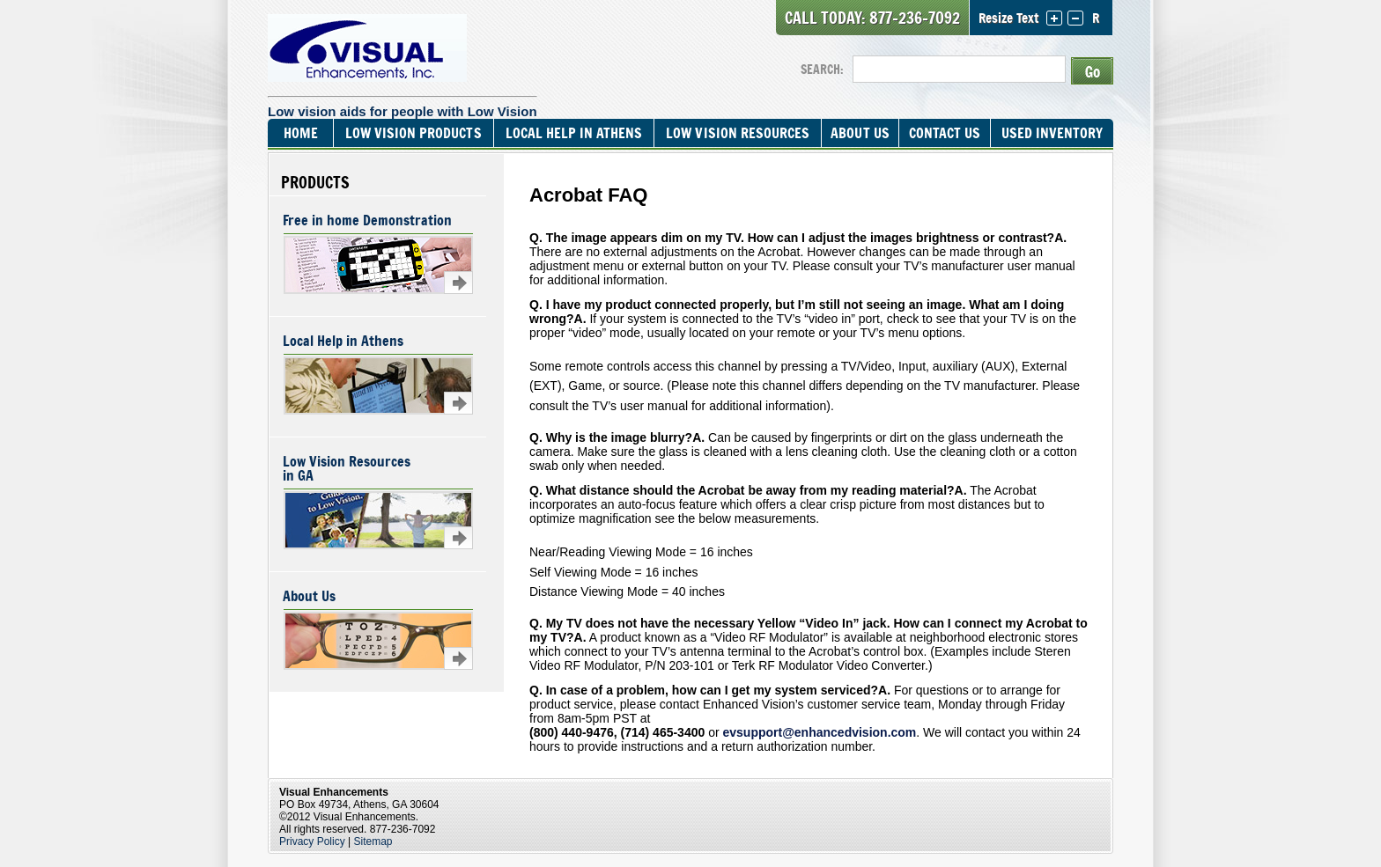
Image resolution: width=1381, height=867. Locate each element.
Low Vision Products (413, 133)
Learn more (458, 282)
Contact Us (944, 133)
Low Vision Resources (737, 133)
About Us (860, 133)
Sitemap (373, 841)
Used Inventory (1052, 133)
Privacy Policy (312, 841)
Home (301, 133)
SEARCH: (822, 69)
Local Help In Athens (574, 133)
